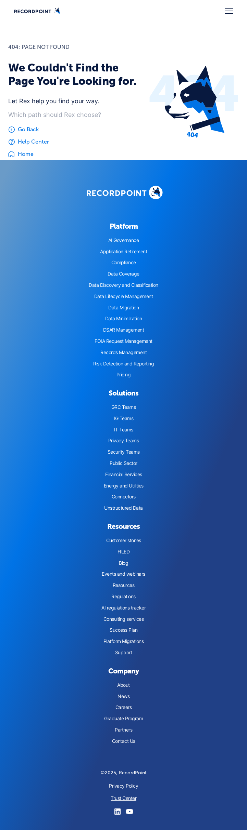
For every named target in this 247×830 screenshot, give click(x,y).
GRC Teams (123, 407)
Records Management (123, 352)
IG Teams (123, 418)
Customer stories (123, 540)
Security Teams (124, 452)
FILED (124, 551)
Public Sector (123, 463)
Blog (123, 563)
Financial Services (123, 474)
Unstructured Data (123, 508)
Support (123, 652)
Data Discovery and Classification (123, 285)
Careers (123, 707)
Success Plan (123, 630)
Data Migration (123, 307)
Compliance (123, 262)
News (123, 696)
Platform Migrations (123, 641)
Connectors (124, 496)
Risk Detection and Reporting (123, 363)
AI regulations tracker (123, 608)
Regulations (123, 596)
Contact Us (123, 741)
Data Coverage (123, 274)
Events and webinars (123, 574)
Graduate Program (123, 718)
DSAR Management (123, 330)
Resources (124, 585)
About (123, 685)
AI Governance (123, 240)
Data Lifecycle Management (123, 296)
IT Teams (123, 429)
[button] (228, 11)
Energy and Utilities (124, 485)
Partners (123, 730)
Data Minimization (123, 318)
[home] (37, 11)
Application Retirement (123, 251)
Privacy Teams (123, 440)
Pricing (123, 374)
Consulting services (123, 619)
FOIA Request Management (123, 341)
